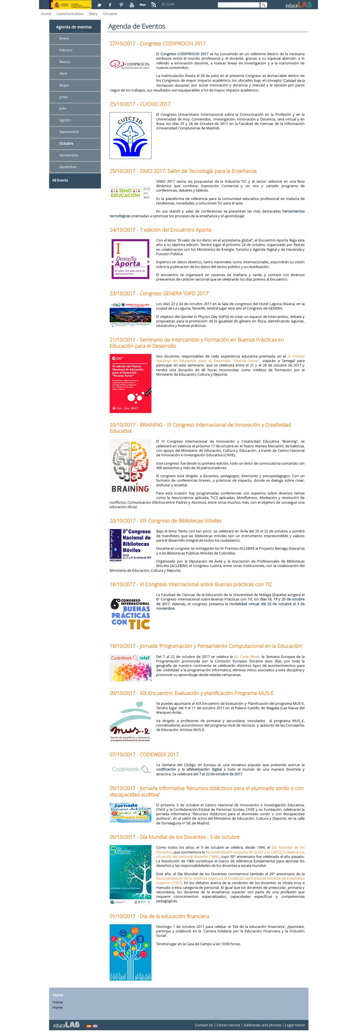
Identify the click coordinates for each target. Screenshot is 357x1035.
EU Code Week (246, 656)
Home (46, 13)
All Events (60, 180)
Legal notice (295, 1024)
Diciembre (67, 166)
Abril (63, 73)
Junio (63, 96)
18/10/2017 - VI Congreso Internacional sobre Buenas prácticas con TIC (191, 584)
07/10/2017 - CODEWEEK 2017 (144, 754)
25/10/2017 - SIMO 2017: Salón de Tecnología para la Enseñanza (183, 171)
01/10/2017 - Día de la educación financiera (159, 916)
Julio (62, 108)
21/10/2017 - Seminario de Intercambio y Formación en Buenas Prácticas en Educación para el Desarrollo (197, 342)
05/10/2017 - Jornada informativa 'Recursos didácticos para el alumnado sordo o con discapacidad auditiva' (207, 791)
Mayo (64, 85)
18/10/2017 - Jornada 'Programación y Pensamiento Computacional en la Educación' (206, 646)
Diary (93, 13)
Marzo (64, 61)
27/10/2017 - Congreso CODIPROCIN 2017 (158, 43)
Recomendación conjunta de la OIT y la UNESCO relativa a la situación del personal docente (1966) (230, 854)
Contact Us (204, 1024)
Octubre (110, 13)
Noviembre (68, 155)
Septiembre (69, 131)
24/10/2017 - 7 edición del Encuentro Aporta (160, 229)
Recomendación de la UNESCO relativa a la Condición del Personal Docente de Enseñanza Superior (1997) (230, 880)
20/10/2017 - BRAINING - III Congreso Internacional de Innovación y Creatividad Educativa (200, 427)
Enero (64, 38)
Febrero (66, 49)
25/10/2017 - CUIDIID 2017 (140, 104)
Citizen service (228, 1024)
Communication (70, 13)
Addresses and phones (262, 1024)
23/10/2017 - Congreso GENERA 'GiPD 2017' (159, 293)
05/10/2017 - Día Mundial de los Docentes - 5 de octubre (175, 837)
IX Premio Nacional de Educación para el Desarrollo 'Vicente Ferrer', (230, 358)
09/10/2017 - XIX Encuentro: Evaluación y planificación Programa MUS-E (192, 693)
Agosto (65, 120)
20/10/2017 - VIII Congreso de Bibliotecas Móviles (165, 520)
